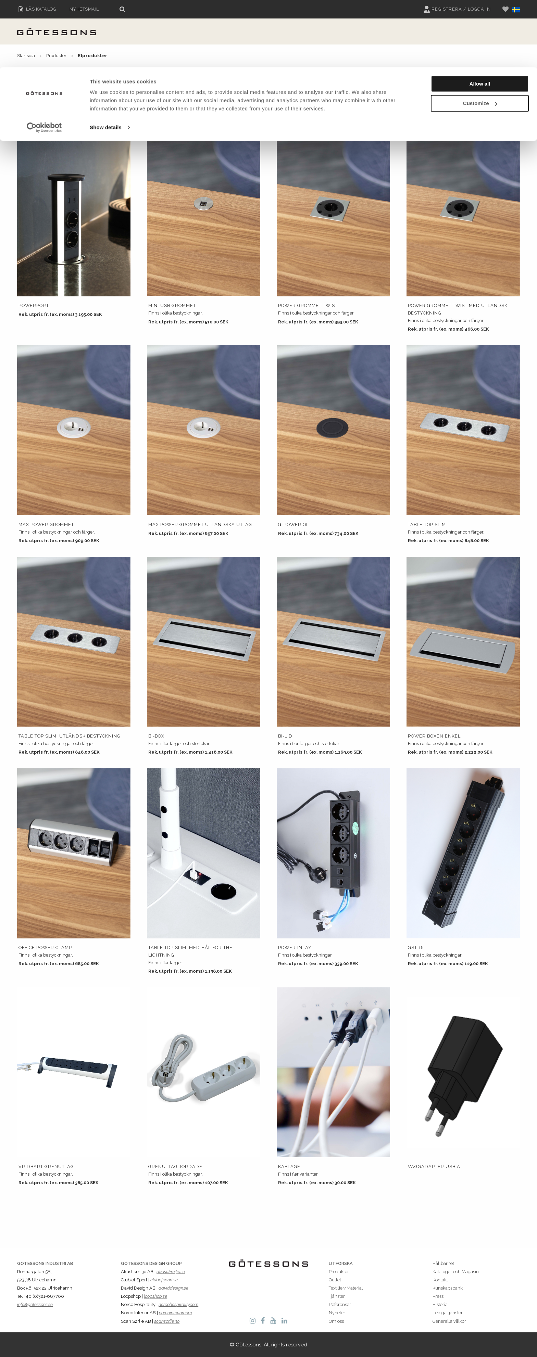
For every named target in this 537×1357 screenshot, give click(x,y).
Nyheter (337, 1312)
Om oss (336, 1321)
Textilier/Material (346, 1288)
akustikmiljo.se (171, 1271)
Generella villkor (449, 1321)
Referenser (340, 1304)
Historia (440, 1304)
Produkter (339, 1271)
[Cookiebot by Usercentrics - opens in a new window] (44, 60)
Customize (480, 36)
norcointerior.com (175, 1312)
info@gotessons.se (35, 1304)
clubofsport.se (164, 1279)
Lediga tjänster (448, 1312)
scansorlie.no (166, 1321)
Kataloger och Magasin (456, 1271)
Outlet (335, 1279)
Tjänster (337, 1296)
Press (438, 1296)
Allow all (480, 17)
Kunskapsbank (448, 1288)
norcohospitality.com (178, 1304)
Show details (106, 60)
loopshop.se (155, 1296)
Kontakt (440, 1279)
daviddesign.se (173, 1288)
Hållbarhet (443, 1263)
